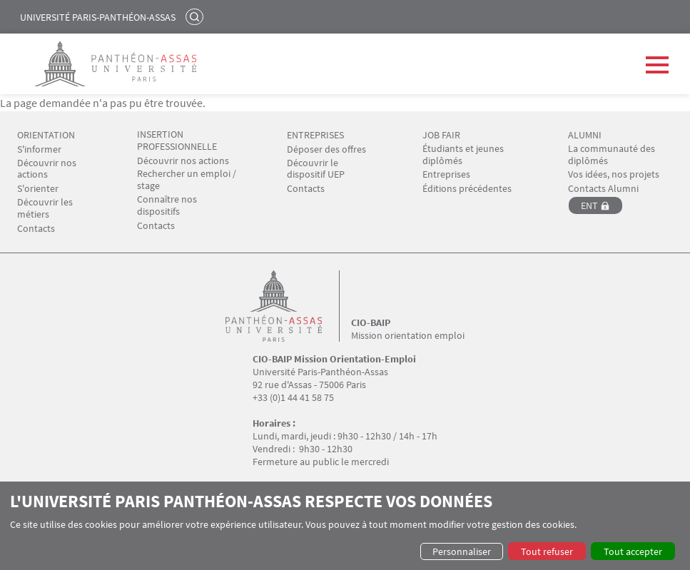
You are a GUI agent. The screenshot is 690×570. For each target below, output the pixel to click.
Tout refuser (547, 551)
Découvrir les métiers (45, 208)
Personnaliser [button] (461, 551)
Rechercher (196, 16)
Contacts (36, 229)
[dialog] (345, 526)
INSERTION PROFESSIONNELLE (177, 140)
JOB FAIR (441, 135)
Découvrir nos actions (46, 169)
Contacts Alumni (603, 189)
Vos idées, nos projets (613, 174)
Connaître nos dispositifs (167, 205)
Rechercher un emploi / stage (186, 180)
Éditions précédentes (467, 189)
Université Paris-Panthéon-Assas (98, 17)
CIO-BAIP (370, 322)
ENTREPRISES (315, 135)
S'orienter (38, 189)
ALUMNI (585, 135)
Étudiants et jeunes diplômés (463, 155)
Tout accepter (633, 551)
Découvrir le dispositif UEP (316, 169)
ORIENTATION (46, 135)
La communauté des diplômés (611, 155)
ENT (589, 205)
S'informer (39, 149)
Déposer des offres (326, 149)
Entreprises (446, 174)
